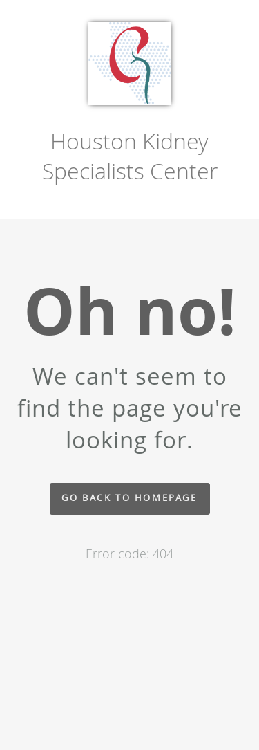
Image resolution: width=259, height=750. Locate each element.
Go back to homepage (129, 498)
